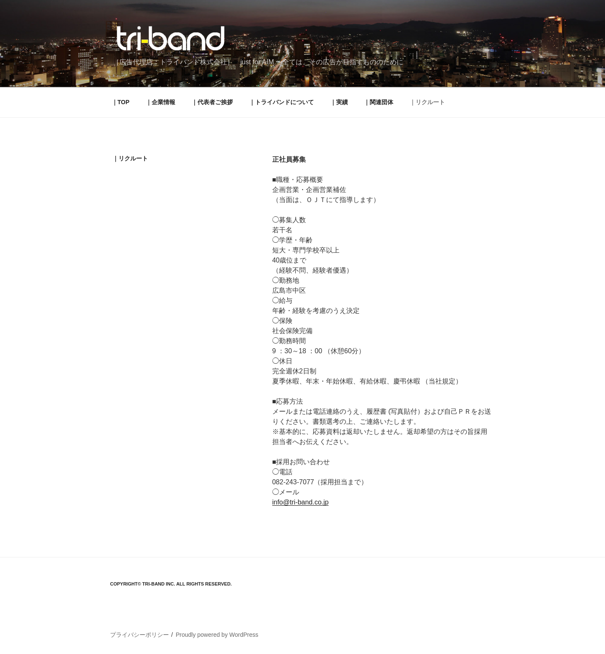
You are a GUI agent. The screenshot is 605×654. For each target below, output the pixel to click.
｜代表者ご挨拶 (212, 102)
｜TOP (121, 102)
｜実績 (339, 102)
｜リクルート (427, 102)
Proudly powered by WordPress (217, 634)
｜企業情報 (160, 102)
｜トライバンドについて (281, 102)
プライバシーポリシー (139, 634)
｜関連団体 (378, 102)
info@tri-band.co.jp (300, 502)
